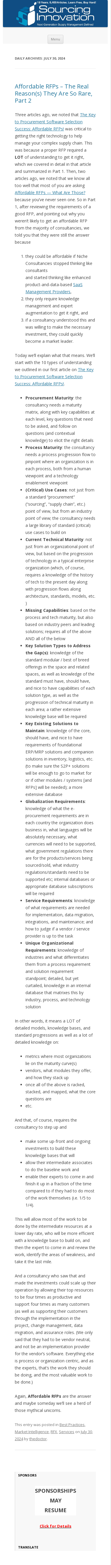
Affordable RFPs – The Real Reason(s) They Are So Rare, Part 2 (53, 93)
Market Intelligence (32, 1431)
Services (66, 1431)
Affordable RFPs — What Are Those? (50, 192)
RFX (54, 1431)
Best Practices (72, 1424)
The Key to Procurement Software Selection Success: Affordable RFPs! (55, 122)
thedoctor (38, 1438)
